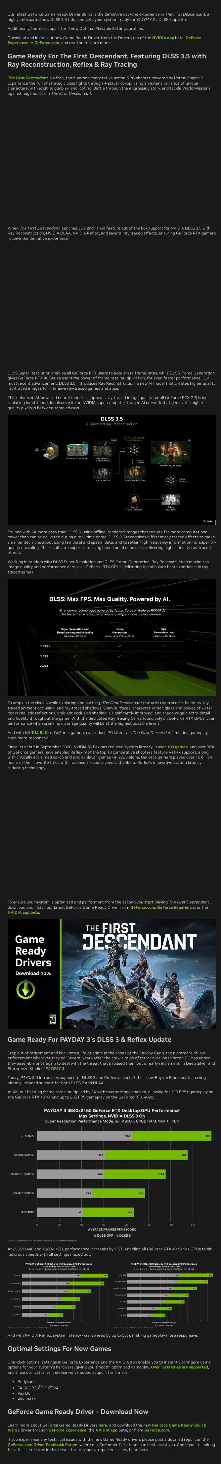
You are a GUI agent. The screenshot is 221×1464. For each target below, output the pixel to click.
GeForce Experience (176, 907)
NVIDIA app (163, 37)
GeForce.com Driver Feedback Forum (42, 1444)
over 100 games (173, 746)
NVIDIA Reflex (38, 732)
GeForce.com (46, 42)
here (103, 1425)
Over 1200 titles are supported (179, 1366)
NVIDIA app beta (23, 912)
